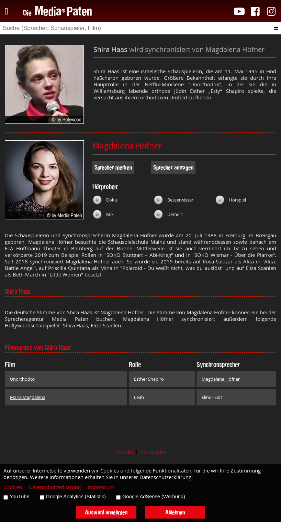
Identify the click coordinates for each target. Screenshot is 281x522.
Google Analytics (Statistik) (76, 496)
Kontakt (124, 451)
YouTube (20, 496)
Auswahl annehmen (106, 512)
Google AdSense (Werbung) (153, 496)
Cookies (12, 487)
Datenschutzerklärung (55, 487)
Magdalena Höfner (126, 145)
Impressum (152, 451)
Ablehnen (175, 512)
